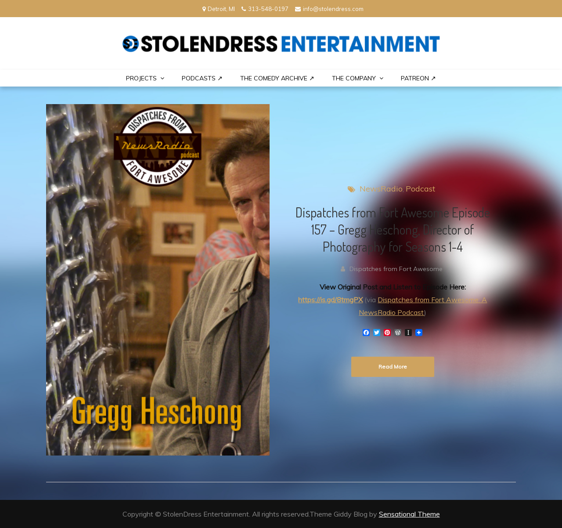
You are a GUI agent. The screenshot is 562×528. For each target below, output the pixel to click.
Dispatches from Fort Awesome (396, 269)
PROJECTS (141, 78)
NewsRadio (381, 189)
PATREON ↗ (418, 78)
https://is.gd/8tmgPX (330, 299)
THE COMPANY (354, 78)
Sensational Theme (409, 514)
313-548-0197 (264, 8)
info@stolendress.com (329, 8)
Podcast (420, 189)
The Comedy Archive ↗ (277, 78)
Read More (392, 366)
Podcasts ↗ (202, 78)
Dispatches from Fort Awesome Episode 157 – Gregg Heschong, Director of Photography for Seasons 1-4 (392, 229)
